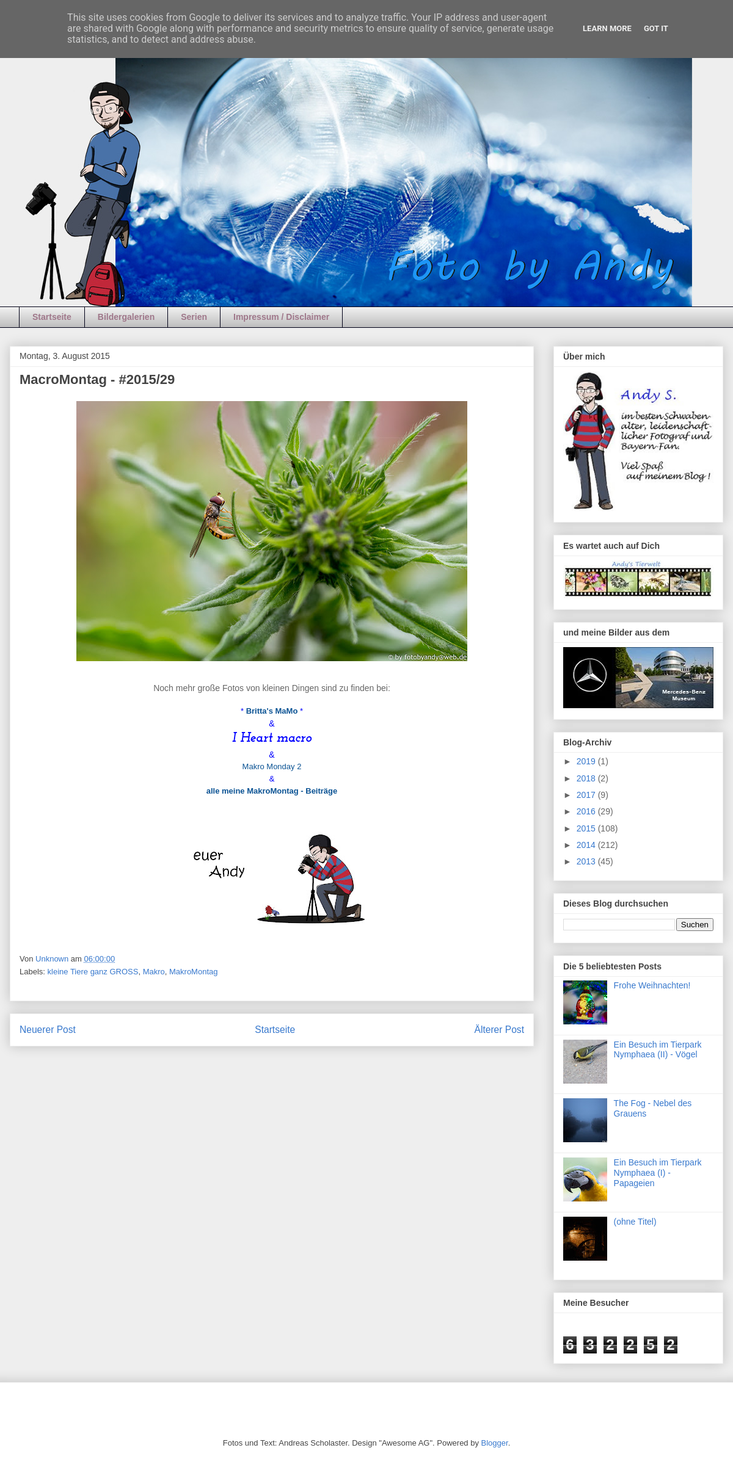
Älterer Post (499, 1029)
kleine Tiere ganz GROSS (93, 971)
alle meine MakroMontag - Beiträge (272, 790)
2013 (587, 861)
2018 (587, 778)
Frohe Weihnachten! (652, 985)
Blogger (494, 1442)
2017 (587, 795)
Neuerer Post (48, 1029)
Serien (194, 317)
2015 (587, 828)
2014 (587, 845)
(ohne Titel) (635, 1221)
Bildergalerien (126, 317)
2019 (587, 761)
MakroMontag (193, 971)
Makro (154, 971)
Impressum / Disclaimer (281, 317)
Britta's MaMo (272, 710)
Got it (656, 28)
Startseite (51, 317)
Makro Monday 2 (272, 766)
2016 (587, 811)
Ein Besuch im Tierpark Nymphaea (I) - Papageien (658, 1172)
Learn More (607, 28)
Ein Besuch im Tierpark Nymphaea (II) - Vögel (658, 1050)
